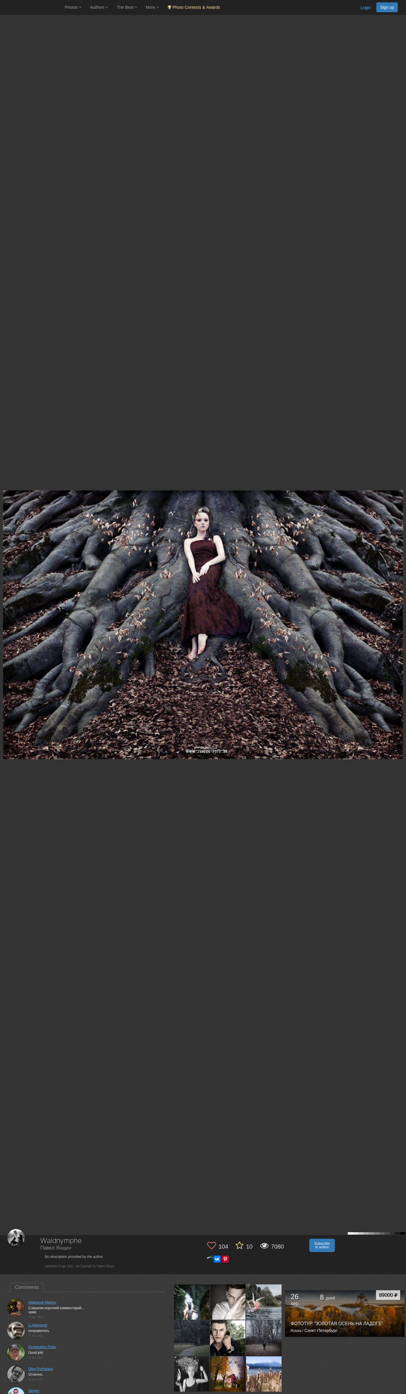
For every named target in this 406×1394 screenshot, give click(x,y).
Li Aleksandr (37, 1325)
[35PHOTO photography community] (31, 7)
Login (366, 8)
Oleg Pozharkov (40, 1369)
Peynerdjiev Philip (42, 1347)
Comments (27, 1287)
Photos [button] (73, 7)
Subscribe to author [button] (322, 1245)
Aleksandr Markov (42, 1302)
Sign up (387, 7)
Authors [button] (99, 7)
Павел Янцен (56, 1248)
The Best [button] (127, 7)
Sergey (33, 1391)
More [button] (152, 7)
